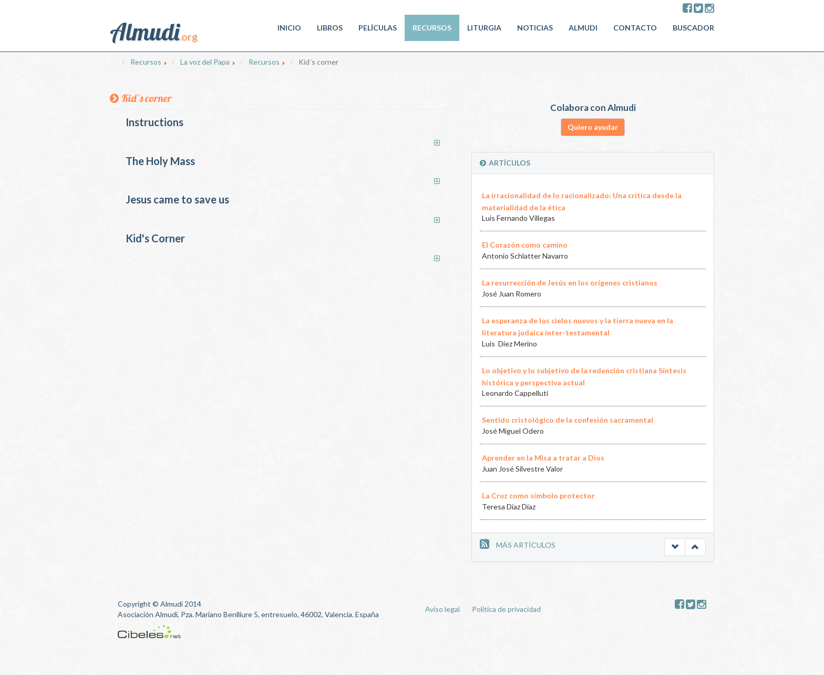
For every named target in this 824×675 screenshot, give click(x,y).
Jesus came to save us (177, 199)
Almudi (583, 27)
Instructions (154, 122)
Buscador (693, 27)
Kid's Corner (155, 238)
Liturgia (484, 27)
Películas (377, 27)
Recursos (432, 27)
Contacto (635, 27)
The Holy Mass (160, 161)
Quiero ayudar (593, 126)
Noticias (535, 27)
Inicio (289, 27)
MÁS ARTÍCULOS (525, 544)
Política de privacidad (506, 609)
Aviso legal (442, 609)
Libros (330, 27)
